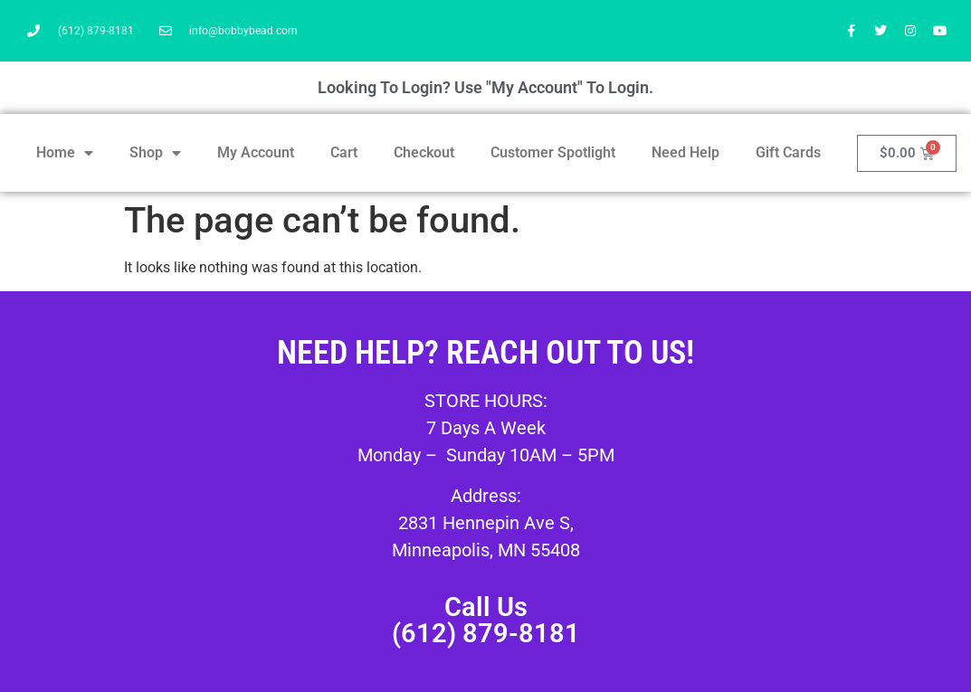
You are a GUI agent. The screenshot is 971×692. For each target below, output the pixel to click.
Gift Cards (788, 152)
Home (64, 153)
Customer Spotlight (552, 152)
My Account (255, 152)
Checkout (424, 152)
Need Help (685, 152)
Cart (343, 152)
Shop (155, 153)
